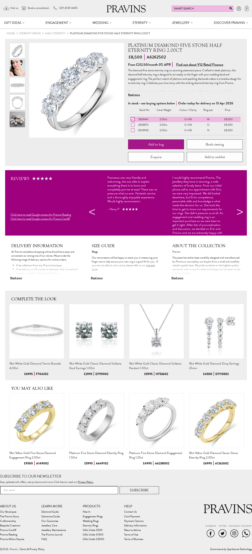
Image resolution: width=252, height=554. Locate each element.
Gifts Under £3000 (93, 539)
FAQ (44, 539)
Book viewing (215, 144)
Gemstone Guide (50, 517)
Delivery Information (135, 526)
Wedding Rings (91, 521)
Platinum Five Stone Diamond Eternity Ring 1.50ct (96, 455)
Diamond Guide (50, 512)
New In (86, 512)
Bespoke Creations (10, 526)
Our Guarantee (49, 521)
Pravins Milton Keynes (12, 539)
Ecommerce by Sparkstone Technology (231, 549)
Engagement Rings (93, 517)
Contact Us (130, 512)
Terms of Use (131, 535)
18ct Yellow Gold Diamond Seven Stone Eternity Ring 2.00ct (213, 455)
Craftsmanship (8, 521)
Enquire (156, 157)
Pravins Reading (8, 535)
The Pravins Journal (51, 535)
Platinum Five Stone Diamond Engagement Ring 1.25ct (155, 455)
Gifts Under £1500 (93, 535)
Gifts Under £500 (92, 530)
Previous (91, 213)
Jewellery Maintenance (53, 530)
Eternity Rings (90, 526)
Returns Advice (132, 530)
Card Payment (132, 517)
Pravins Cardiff (8, 530)
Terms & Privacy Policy (32, 549)
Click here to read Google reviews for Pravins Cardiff (40, 219)
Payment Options (134, 521)
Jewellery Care (49, 526)
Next (239, 213)
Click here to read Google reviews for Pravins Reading (41, 215)
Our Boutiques (8, 512)
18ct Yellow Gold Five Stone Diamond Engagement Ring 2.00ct (32, 455)
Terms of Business (133, 539)
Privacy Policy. (86, 482)
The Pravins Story (9, 517)
